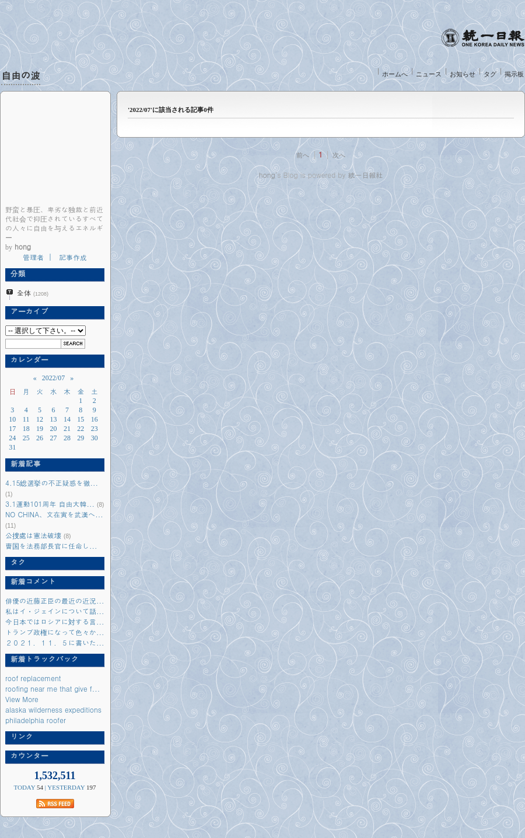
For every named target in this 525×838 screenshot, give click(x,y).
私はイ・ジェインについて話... (54, 611)
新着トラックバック (42, 659)
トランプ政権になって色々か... (54, 632)
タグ (490, 74)
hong (267, 175)
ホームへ (395, 74)
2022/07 (53, 378)
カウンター (26, 756)
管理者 (33, 257)
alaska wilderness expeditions (53, 709)
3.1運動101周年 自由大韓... (49, 504)
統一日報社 (365, 175)
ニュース (429, 74)
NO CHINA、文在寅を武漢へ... (54, 514)
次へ (338, 155)
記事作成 (73, 257)
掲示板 (514, 74)
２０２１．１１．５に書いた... (54, 642)
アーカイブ (26, 311)
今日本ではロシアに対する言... (54, 621)
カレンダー (26, 360)
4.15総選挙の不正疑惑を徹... (51, 483)
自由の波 (20, 75)
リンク (19, 736)
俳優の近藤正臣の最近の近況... (54, 600)
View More (21, 699)
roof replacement (33, 678)
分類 (15, 273)
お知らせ (462, 74)
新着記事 (23, 463)
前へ (302, 155)
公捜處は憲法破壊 (33, 535)
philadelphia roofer (35, 720)
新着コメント (30, 581)
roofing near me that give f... (52, 688)
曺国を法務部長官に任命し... (51, 546)
